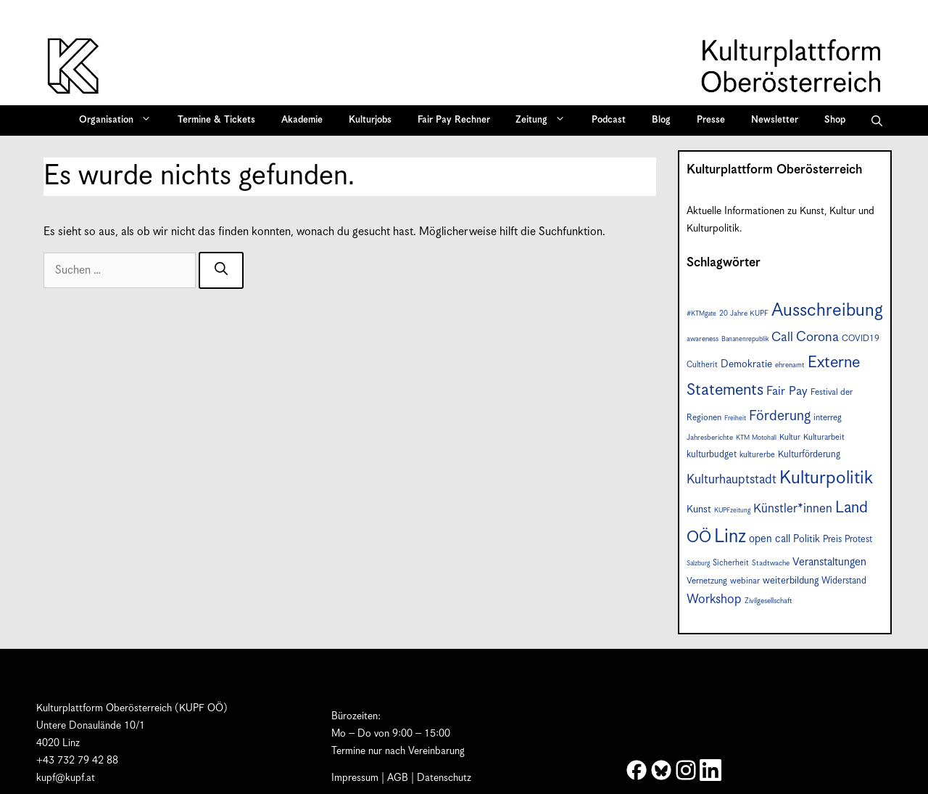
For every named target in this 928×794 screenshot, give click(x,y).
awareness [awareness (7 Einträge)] (702, 339)
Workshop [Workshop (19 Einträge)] (714, 599)
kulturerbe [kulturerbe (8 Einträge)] (757, 454)
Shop (834, 120)
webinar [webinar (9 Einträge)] (745, 581)
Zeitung (545, 120)
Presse (711, 120)
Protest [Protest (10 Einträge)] (858, 539)
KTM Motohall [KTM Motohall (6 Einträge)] (756, 438)
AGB (397, 778)
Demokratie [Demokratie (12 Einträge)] (746, 364)
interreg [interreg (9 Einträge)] (827, 417)
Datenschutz (444, 778)
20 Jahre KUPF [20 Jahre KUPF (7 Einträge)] (743, 313)
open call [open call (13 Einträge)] (769, 539)
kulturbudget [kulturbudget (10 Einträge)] (712, 454)
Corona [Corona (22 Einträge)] (817, 337)
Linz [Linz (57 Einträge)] (730, 536)
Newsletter (774, 120)
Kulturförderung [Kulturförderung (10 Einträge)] (809, 454)
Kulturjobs (370, 120)
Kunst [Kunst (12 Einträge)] (699, 509)
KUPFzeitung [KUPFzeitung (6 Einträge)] (732, 511)
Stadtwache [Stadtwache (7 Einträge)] (771, 563)
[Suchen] (221, 270)
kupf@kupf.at (65, 778)
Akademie (302, 120)
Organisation (120, 120)
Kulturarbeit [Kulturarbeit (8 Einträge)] (824, 437)
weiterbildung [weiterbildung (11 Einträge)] (791, 580)
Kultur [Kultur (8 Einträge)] (789, 437)
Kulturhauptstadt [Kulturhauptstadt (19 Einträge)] (731, 479)
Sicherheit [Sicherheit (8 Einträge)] (731, 563)
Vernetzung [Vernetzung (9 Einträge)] (707, 581)
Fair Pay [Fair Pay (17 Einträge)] (787, 391)
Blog (661, 120)
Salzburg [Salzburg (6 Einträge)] (698, 564)
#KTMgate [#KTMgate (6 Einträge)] (701, 314)
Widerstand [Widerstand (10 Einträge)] (843, 581)
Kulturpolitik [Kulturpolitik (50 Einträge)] (826, 478)
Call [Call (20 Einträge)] (782, 337)
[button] (877, 120)
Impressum (354, 778)
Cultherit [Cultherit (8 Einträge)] (702, 364)
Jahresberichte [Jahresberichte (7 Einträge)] (710, 437)
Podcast (609, 120)
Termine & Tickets (216, 120)
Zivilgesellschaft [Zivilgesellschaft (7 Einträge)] (768, 601)
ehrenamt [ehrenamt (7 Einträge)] (790, 365)
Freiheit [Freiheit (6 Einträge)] (735, 418)
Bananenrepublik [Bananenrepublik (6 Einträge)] (744, 339)
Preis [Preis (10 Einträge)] (832, 539)
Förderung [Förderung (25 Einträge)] (780, 416)
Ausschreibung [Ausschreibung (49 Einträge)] (827, 310)
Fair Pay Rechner (454, 120)
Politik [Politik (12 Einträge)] (806, 539)
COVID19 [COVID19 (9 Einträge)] (860, 338)
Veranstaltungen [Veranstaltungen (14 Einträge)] (829, 562)
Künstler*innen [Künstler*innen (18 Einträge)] (792, 509)
